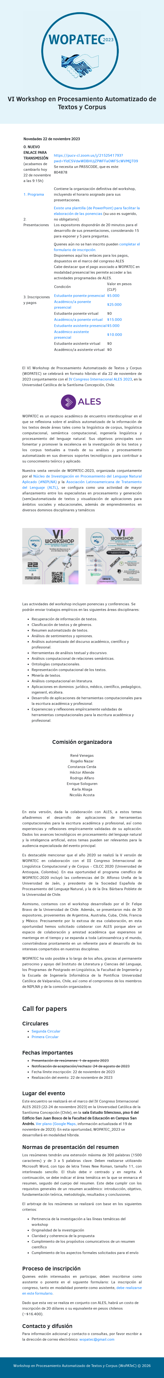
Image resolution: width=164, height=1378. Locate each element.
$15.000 (114, 319)
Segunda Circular (46, 1031)
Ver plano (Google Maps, (56, 1123)
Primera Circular (45, 1036)
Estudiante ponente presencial (79, 295)
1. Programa (33, 194)
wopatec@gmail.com (96, 1339)
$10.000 (114, 334)
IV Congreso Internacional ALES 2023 (100, 379)
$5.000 (113, 295)
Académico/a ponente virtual (78, 319)
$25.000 (114, 304)
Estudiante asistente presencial (80, 325)
